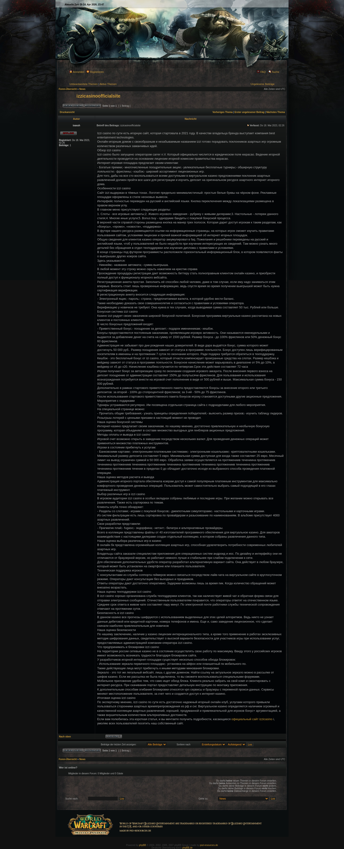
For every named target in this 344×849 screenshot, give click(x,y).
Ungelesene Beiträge (263, 84)
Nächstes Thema (275, 112)
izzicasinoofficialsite (98, 96)
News (82, 89)
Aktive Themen (108, 84)
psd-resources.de (209, 845)
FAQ (261, 71)
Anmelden (76, 71)
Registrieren (95, 71)
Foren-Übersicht (68, 89)
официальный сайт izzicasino (251, 719)
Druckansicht (67, 112)
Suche (273, 71)
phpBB (142, 845)
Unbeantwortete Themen (83, 84)
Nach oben (65, 736)
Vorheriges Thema (223, 112)
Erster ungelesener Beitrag (250, 112)
